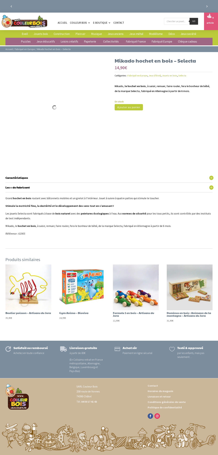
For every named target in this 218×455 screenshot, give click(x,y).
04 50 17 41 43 (89, 401)
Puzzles (26, 41)
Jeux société (188, 34)
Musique (96, 34)
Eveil (25, 34)
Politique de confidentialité (165, 407)
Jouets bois (41, 34)
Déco (171, 34)
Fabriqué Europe (162, 41)
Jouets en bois (169, 75)
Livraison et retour (159, 396)
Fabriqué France (136, 41)
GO (193, 21)
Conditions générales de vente (167, 402)
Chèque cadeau (187, 41)
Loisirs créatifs (69, 41)
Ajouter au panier (128, 107)
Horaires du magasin (160, 391)
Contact (118, 22)
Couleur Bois (78, 22)
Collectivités (111, 41)
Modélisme (156, 34)
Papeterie (90, 41)
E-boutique (100, 22)
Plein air (80, 34)
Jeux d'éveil (155, 75)
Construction (62, 34)
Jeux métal (136, 34)
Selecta (182, 75)
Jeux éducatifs (45, 41)
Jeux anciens (115, 34)
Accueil (62, 22)
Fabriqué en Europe (25, 49)
